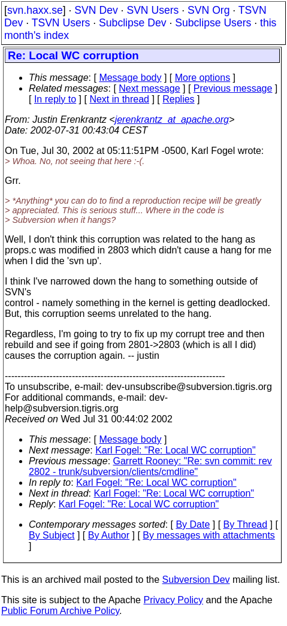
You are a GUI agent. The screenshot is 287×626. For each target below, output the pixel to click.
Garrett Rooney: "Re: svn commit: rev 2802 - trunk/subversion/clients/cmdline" (150, 466)
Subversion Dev (196, 579)
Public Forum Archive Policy (60, 611)
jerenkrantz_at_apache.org (172, 119)
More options (203, 77)
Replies (178, 99)
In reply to (55, 99)
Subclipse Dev (132, 23)
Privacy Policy (173, 600)
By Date (193, 524)
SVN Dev (95, 10)
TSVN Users (61, 23)
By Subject (51, 535)
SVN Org (208, 10)
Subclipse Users (213, 23)
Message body (130, 77)
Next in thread (119, 99)
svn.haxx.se (35, 10)
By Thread (245, 524)
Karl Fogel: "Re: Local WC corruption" (175, 450)
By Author (108, 535)
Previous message (233, 88)
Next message (149, 88)
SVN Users (152, 10)
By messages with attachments (209, 535)
